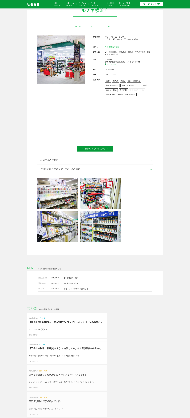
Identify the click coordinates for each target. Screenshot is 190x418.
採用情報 (109, 3)
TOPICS (110, 37)
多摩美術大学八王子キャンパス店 (97, 408)
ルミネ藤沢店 (63, 408)
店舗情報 (57, 3)
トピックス (69, 3)
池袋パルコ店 (63, 393)
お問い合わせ (124, 3)
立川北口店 (62, 397)
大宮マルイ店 (89, 400)
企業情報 (95, 3)
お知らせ (82, 3)
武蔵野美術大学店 (90, 390)
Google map (110, 75)
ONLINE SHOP (151, 4)
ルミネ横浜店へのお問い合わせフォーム (95, 160)
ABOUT (76, 37)
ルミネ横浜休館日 (112, 58)
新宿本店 (61, 390)
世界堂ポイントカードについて (39, 399)
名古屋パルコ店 (90, 393)
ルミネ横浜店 (63, 404)
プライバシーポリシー (35, 409)
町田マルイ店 (89, 397)
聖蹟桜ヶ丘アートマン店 (67, 400)
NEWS (93, 37)
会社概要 (30, 390)
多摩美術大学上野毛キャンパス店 (97, 404)
